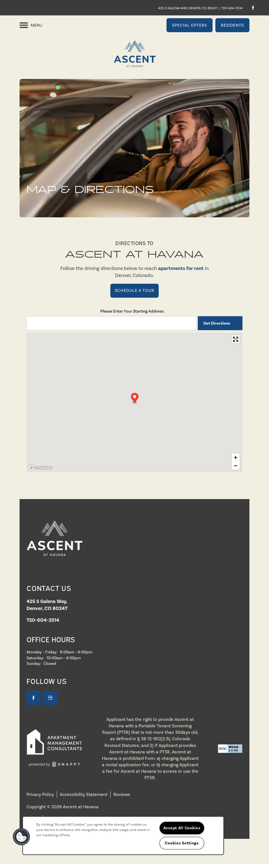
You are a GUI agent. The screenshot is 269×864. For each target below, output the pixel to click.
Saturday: (35, 657)
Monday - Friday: (42, 652)
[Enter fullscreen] (236, 339)
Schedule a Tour (134, 290)
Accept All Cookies (182, 827)
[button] (189, 25)
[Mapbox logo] (40, 467)
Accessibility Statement (84, 794)
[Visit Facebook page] (253, 7)
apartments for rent (181, 268)
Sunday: (34, 663)
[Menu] (31, 25)
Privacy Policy (40, 794)
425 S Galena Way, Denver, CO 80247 (187, 8)
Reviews (121, 794)
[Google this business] (50, 698)
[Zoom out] (236, 466)
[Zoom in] (236, 457)
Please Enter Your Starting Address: (132, 311)
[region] (123, 835)
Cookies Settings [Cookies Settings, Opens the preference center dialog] (182, 843)
